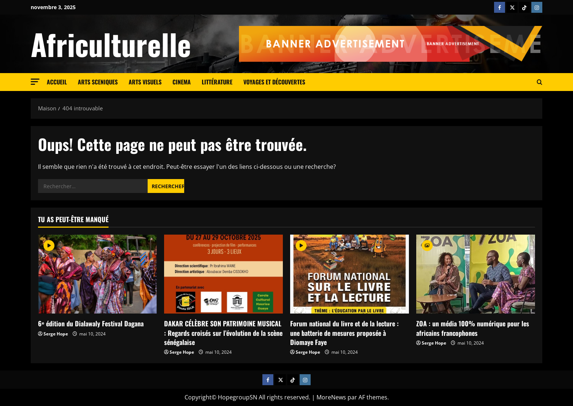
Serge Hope (55, 334)
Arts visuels (145, 81)
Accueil (57, 81)
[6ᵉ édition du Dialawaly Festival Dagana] (97, 274)
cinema (181, 81)
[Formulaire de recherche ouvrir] (539, 82)
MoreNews (331, 397)
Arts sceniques (98, 81)
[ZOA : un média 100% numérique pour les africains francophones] (475, 274)
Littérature (217, 81)
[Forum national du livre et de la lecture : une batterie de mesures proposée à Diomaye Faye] (349, 274)
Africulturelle (111, 43)
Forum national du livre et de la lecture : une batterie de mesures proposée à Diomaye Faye (344, 332)
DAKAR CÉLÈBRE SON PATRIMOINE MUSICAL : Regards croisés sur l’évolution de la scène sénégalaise (223, 332)
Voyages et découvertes (274, 81)
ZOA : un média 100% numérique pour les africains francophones (472, 328)
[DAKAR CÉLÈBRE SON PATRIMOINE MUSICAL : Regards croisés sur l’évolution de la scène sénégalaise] (223, 274)
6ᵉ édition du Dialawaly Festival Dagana (91, 323)
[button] (35, 82)
